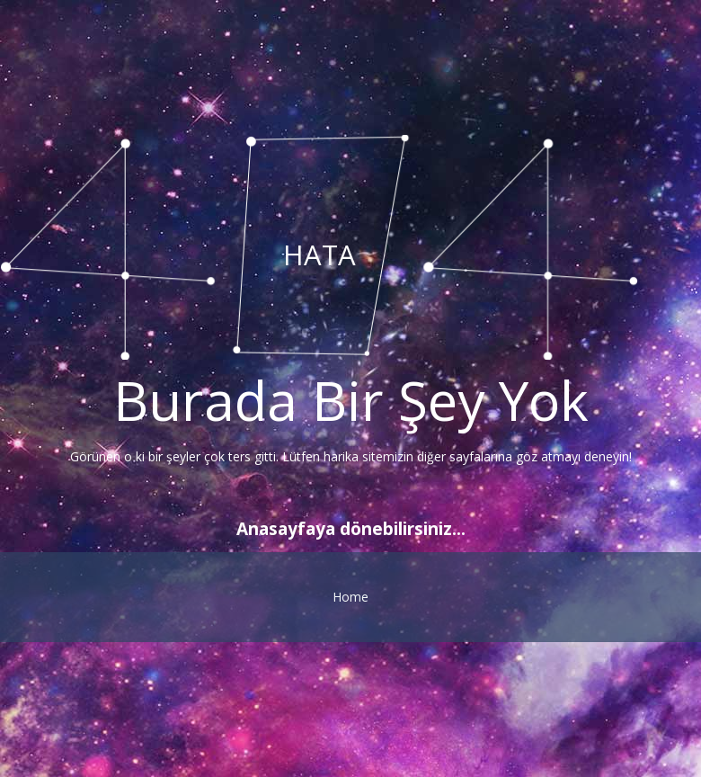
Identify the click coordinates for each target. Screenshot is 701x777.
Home (350, 596)
